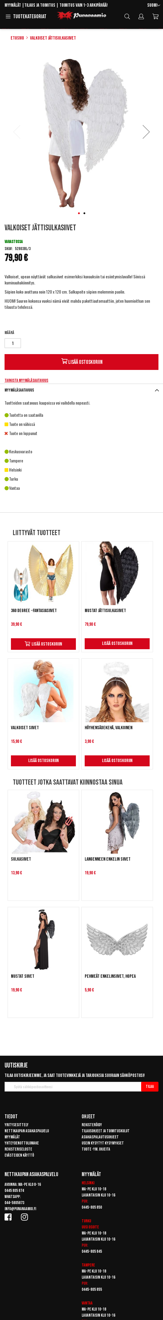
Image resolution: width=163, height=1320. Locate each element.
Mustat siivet (22, 976)
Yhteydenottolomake (22, 1143)
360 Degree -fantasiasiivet (34, 611)
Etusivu (17, 38)
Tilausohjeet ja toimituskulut (106, 1131)
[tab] (81, 390)
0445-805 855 (92, 1289)
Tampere (88, 1265)
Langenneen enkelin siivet (108, 859)
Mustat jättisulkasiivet (105, 611)
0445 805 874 (14, 1190)
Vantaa (87, 1303)
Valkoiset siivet (25, 728)
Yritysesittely (17, 1124)
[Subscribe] (149, 1087)
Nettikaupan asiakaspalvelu (27, 1131)
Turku (86, 1221)
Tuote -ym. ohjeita (96, 1149)
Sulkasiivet (21, 859)
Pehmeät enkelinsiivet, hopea (110, 976)
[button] (153, 5)
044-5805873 (14, 1202)
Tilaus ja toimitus (39, 5)
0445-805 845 (92, 1251)
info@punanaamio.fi (20, 1208)
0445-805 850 (92, 1207)
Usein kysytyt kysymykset (103, 1143)
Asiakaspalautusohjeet (100, 1137)
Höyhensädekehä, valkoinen (108, 728)
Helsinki (88, 1183)
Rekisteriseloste (18, 1149)
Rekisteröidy (92, 1124)
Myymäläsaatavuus (19, 390)
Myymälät (13, 5)
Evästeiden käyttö (19, 1155)
